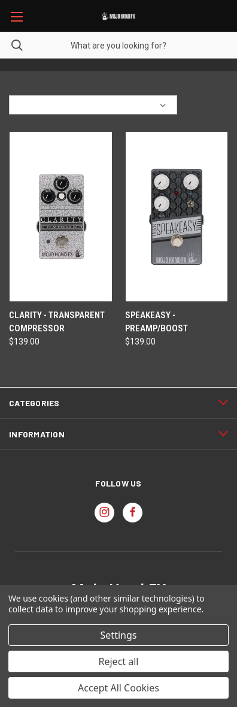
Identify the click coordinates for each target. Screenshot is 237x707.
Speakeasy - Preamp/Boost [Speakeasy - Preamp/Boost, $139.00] (156, 322)
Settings (119, 635)
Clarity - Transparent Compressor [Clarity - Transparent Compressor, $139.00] (57, 322)
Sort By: (29, 104)
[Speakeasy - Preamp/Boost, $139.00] (176, 217)
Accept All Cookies (118, 687)
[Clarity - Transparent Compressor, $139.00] (60, 217)
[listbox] (108, 105)
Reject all (119, 661)
